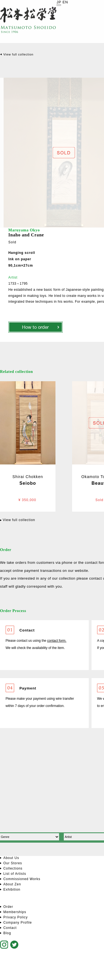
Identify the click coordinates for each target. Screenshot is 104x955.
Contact (10, 928)
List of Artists (14, 874)
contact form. (56, 641)
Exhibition (11, 889)
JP (59, 2)
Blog (7, 933)
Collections (12, 868)
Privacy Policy (15, 917)
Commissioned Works (21, 879)
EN (65, 2)
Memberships (14, 912)
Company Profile (17, 922)
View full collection (18, 54)
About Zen (12, 884)
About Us (11, 858)
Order (8, 907)
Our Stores (12, 863)
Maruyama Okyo (24, 230)
